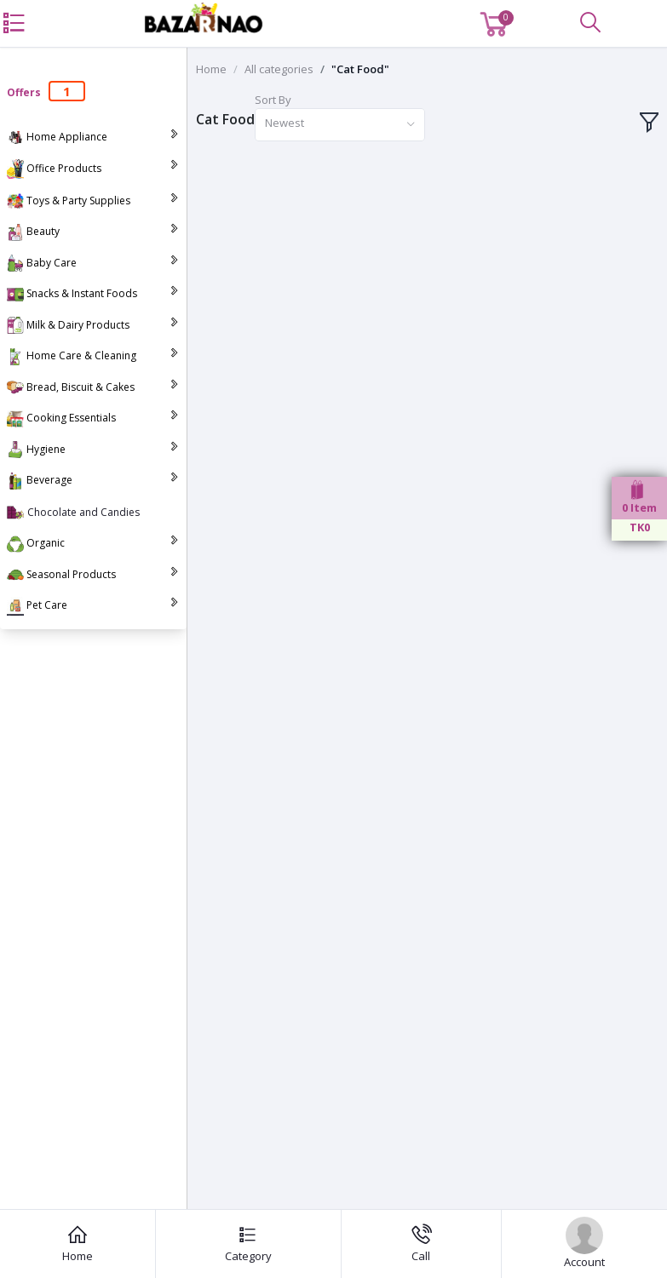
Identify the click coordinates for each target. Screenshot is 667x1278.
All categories (278, 69)
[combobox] (340, 124)
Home (211, 69)
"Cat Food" (360, 69)
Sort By (273, 99)
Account (584, 1243)
